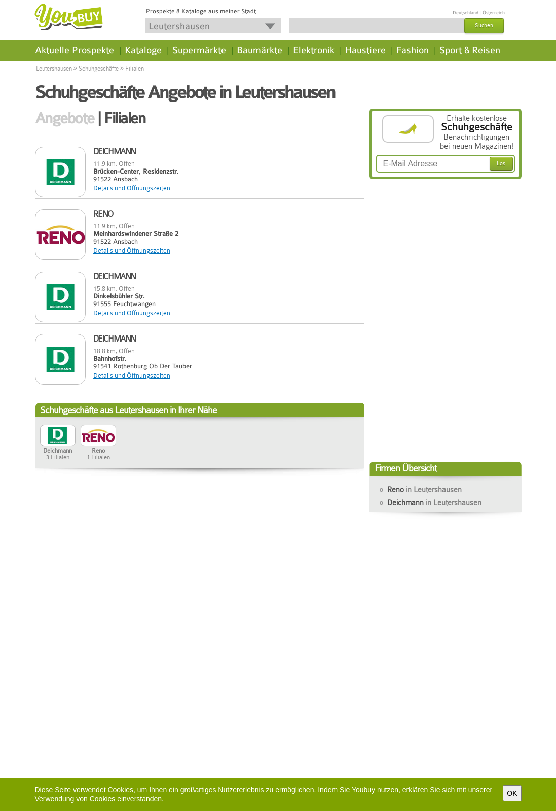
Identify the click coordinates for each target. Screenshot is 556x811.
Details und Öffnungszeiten (131, 188)
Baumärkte (259, 50)
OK (512, 793)
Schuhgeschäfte (99, 68)
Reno (424, 490)
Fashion (412, 50)
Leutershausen (54, 68)
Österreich (494, 12)
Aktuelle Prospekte (74, 50)
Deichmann (434, 503)
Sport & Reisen (469, 50)
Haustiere (365, 50)
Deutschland (465, 12)
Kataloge (143, 50)
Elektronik (314, 50)
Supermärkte (199, 50)
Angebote (64, 118)
